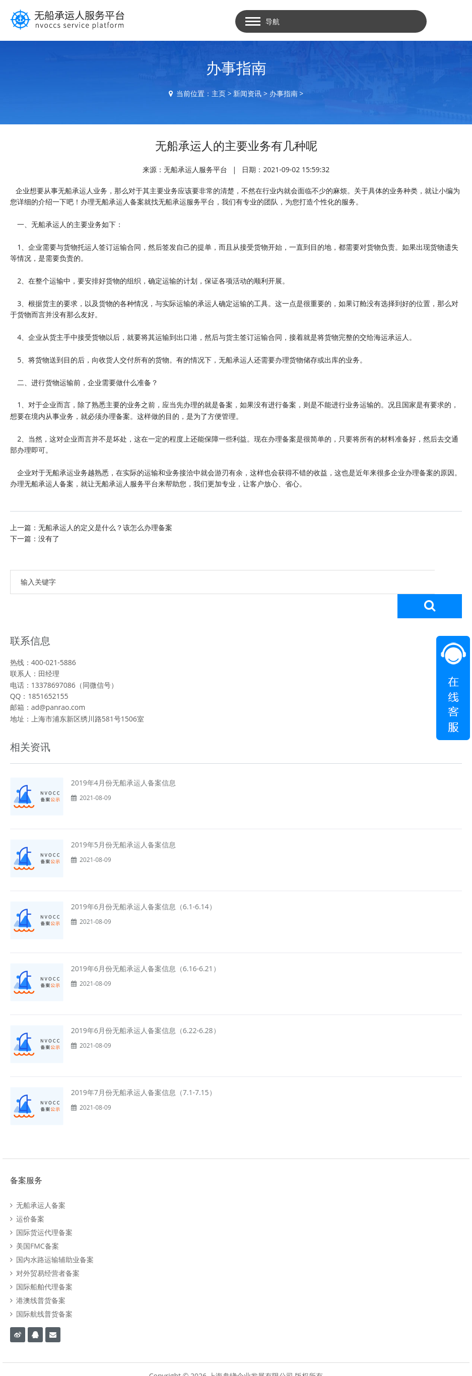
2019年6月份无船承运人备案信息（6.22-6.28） (145, 1006)
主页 (219, 93)
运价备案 (27, 1194)
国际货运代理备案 (41, 1208)
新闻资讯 (247, 93)
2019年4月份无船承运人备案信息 (123, 758)
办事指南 (283, 93)
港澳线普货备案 (37, 1276)
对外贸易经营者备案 (45, 1249)
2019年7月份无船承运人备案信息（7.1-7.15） (143, 1068)
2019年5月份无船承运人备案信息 (123, 820)
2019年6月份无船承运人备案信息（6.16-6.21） (145, 944)
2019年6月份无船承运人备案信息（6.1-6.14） (143, 882)
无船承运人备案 (37, 1181)
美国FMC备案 (34, 1221)
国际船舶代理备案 (41, 1262)
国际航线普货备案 (41, 1289)
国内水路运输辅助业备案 (52, 1235)
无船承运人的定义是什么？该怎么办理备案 (105, 527)
